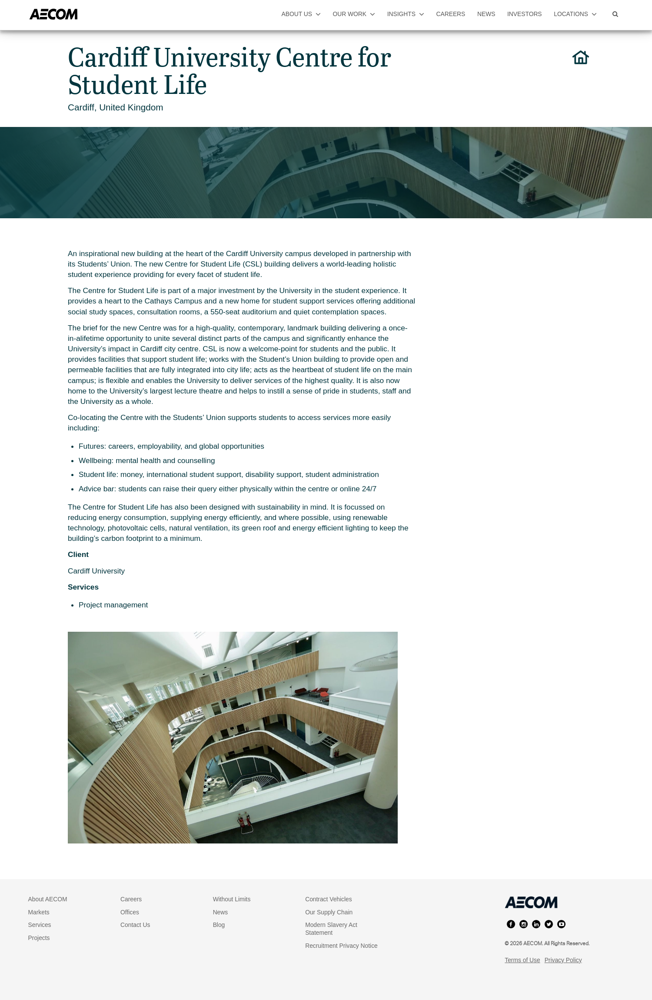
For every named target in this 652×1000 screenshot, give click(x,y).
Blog (219, 924)
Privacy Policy (563, 960)
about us (301, 13)
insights (405, 13)
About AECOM (47, 899)
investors (524, 13)
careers (451, 13)
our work (354, 13)
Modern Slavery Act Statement (331, 928)
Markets (39, 912)
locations (575, 13)
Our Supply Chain (329, 912)
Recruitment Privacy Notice (341, 945)
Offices (129, 912)
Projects (39, 937)
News (220, 912)
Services (39, 924)
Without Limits (232, 899)
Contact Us (135, 924)
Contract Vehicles (328, 899)
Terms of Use (522, 960)
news (486, 13)
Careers (131, 899)
